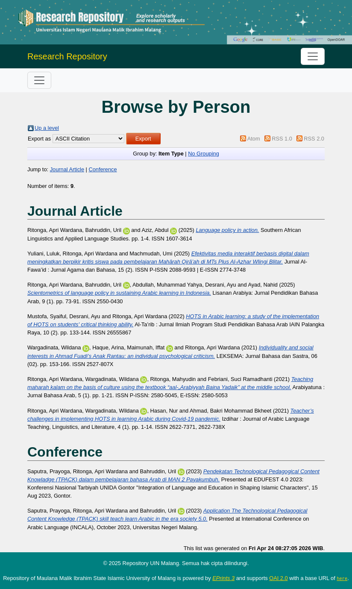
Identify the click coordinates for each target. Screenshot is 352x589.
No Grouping (203, 153)
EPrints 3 (223, 578)
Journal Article (67, 169)
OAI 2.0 (278, 578)
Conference (102, 169)
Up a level (47, 128)
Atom (253, 138)
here (342, 578)
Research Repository (67, 56)
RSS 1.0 (282, 138)
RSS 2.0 (314, 138)
